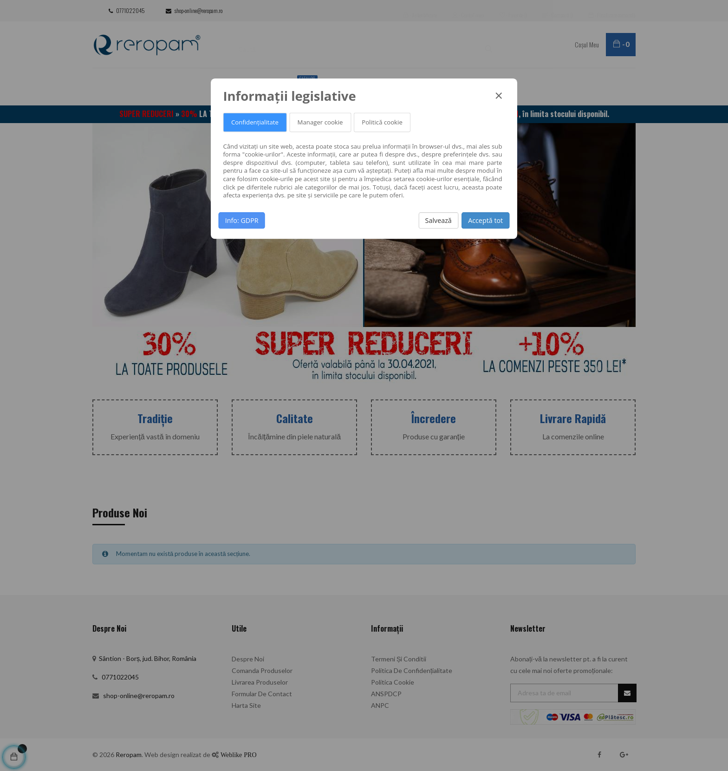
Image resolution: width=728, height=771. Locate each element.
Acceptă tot (485, 220)
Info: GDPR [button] (242, 220)
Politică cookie (382, 122)
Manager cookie (320, 122)
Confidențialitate (255, 122)
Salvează (438, 220)
